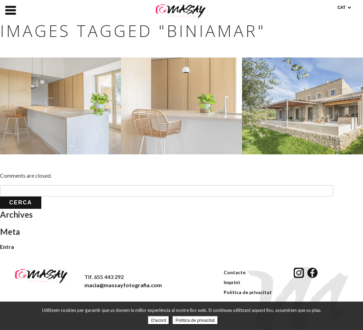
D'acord (158, 320)
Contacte (235, 272)
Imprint (232, 282)
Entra (7, 246)
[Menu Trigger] (10, 9)
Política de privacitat (248, 292)
